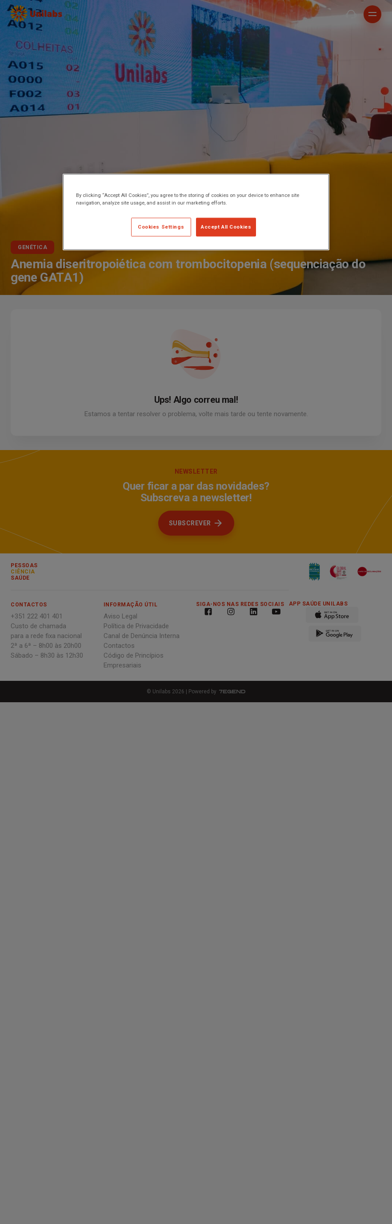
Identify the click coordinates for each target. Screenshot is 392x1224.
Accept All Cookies (226, 227)
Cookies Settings (161, 227)
